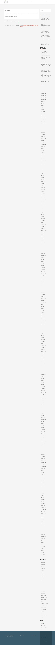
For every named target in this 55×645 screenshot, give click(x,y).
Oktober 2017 (43, 253)
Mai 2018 (42, 238)
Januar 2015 (43, 318)
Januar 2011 (43, 413)
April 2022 (42, 177)
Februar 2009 (43, 456)
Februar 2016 (43, 294)
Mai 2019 (42, 214)
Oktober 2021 (43, 185)
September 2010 (43, 419)
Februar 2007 (43, 503)
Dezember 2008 (43, 460)
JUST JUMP (43, 591)
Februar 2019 (43, 220)
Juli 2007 (42, 493)
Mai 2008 (42, 472)
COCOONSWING (43, 574)
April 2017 (42, 265)
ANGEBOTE (43, 568)
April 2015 (42, 312)
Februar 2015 (43, 316)
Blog (28, 1)
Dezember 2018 (43, 224)
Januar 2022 (43, 181)
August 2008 (43, 468)
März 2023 (43, 154)
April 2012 (42, 384)
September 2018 (43, 230)
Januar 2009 (43, 458)
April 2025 (42, 109)
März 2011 (43, 409)
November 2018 (43, 226)
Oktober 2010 (43, 417)
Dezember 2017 (43, 249)
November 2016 (43, 275)
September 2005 (43, 536)
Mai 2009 (42, 450)
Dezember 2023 (43, 138)
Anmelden (42, 623)
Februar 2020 (43, 195)
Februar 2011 (43, 411)
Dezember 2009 (43, 435)
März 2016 (43, 292)
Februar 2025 (43, 113)
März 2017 (43, 267)
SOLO (42, 601)
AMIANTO (42, 566)
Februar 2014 (43, 341)
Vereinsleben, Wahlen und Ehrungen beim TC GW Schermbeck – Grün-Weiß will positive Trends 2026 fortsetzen (45, 20)
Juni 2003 (42, 550)
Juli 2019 (42, 210)
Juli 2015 (42, 306)
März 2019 (43, 218)
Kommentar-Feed (44, 627)
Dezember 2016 (43, 273)
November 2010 (43, 415)
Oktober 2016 (43, 277)
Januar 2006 (43, 528)
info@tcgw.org (21, 635)
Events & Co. (41, 1)
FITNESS (42, 587)
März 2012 (43, 386)
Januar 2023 (43, 158)
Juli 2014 (42, 331)
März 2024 (43, 132)
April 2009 (42, 452)
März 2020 (43, 193)
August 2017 (43, 257)
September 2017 (43, 255)
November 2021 (43, 183)
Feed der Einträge (44, 625)
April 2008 (42, 474)
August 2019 (43, 208)
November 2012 (43, 370)
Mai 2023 (42, 150)
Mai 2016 (42, 288)
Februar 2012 (43, 388)
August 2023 (43, 146)
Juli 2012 (42, 378)
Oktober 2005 (43, 534)
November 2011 (43, 394)
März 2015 (43, 314)
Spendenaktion (23, 1)
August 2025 (43, 101)
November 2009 (43, 437)
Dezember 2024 (43, 117)
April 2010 (42, 427)
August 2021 (43, 187)
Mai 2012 (42, 382)
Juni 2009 (42, 448)
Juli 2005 (42, 540)
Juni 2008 (42, 470)
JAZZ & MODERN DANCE (45, 589)
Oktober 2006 (43, 511)
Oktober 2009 (43, 439)
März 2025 (43, 111)
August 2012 (43, 376)
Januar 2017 (43, 271)
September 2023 (43, 144)
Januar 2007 (43, 505)
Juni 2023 (42, 148)
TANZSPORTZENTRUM (44, 605)
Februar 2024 (43, 134)
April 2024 (42, 130)
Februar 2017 (43, 269)
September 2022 (43, 167)
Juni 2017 (42, 261)
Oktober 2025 (43, 97)
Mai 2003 (42, 552)
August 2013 (43, 353)
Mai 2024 (42, 128)
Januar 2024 (43, 136)
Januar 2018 (43, 247)
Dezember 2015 (43, 298)
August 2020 (43, 189)
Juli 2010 (42, 421)
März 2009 (43, 454)
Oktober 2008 (43, 464)
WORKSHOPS (43, 613)
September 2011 (43, 398)
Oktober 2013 (43, 349)
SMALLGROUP (43, 599)
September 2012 (43, 374)
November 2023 (43, 140)
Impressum (50, 1)
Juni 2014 (42, 333)
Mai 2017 (42, 263)
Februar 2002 (43, 556)
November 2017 (43, 251)
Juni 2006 (42, 517)
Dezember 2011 (43, 392)
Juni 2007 (42, 495)
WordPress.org (43, 629)
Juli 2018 (42, 234)
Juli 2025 (42, 103)
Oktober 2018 (43, 228)
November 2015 (43, 300)
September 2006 (43, 513)
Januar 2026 (43, 91)
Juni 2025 (42, 105)
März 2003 (43, 554)
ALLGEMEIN (43, 562)
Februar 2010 (43, 431)
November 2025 (43, 95)
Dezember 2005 (43, 530)
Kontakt (45, 1)
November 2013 (43, 347)
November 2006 (43, 509)
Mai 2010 (42, 425)
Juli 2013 (42, 355)
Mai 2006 (42, 519)
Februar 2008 (43, 478)
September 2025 (43, 99)
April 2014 (42, 337)
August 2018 (43, 232)
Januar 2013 (43, 368)
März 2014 (43, 339)
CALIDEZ (42, 572)
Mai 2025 (42, 107)
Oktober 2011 (43, 396)
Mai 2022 (42, 175)
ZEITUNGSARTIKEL (44, 615)
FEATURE (42, 585)
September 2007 (43, 489)
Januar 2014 (43, 343)
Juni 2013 (42, 357)
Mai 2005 (42, 544)
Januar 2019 (43, 222)
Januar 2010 (43, 433)
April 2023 (42, 152)
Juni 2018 (42, 236)
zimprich (42, 57)
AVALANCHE (43, 570)
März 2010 (43, 429)
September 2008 (43, 466)
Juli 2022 (42, 171)
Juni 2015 (42, 308)
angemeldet (17, 22)
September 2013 (43, 351)
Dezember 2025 (43, 93)
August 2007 (43, 491)
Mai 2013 (42, 359)
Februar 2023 (43, 156)
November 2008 (43, 462)
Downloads (36, 1)
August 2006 (43, 515)
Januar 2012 (43, 390)
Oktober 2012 (43, 372)
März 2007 (43, 501)
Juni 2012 (42, 380)
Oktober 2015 (43, 302)
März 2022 (43, 179)
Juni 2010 (42, 423)
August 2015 (43, 304)
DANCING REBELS (44, 576)
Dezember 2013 (43, 345)
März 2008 (43, 476)
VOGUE (42, 611)
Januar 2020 (43, 197)
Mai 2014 (42, 335)
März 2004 (43, 546)
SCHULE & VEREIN (44, 597)
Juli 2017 (42, 259)
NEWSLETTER (43, 595)
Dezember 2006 (43, 507)
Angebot (31, 1)
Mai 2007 (42, 497)
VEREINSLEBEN (43, 609)
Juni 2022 (42, 173)
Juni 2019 (42, 212)
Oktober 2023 (43, 142)
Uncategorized (43, 607)
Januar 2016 (43, 296)
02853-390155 (33, 635)
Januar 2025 (43, 115)
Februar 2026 (43, 89)
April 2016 (42, 290)
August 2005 (43, 538)
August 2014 (43, 329)
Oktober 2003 (43, 548)
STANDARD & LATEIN (44, 603)
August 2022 (43, 169)
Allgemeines (43, 564)
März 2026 (43, 87)
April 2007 (42, 499)
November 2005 (43, 532)
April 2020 (42, 191)
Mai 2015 (42, 310)
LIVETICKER (43, 593)
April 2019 (42, 216)
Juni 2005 (42, 542)
